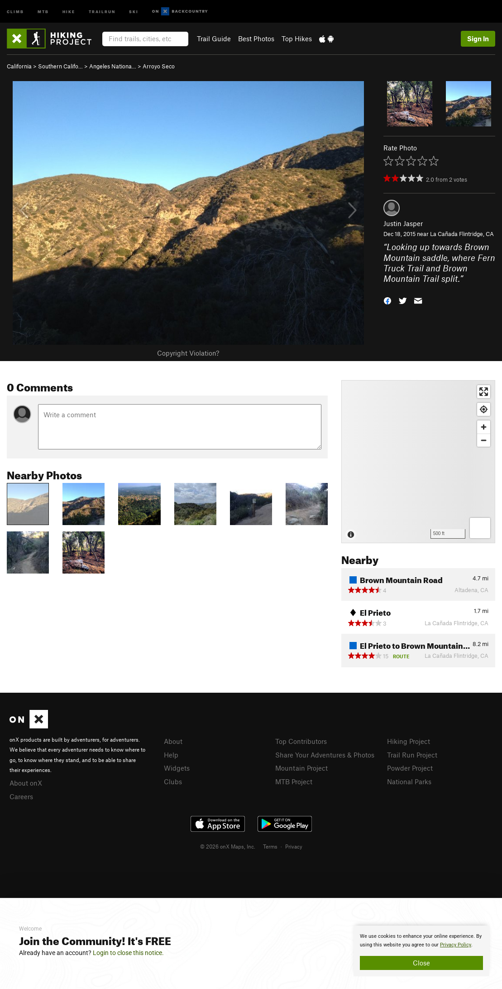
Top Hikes (297, 38)
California (19, 66)
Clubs (173, 781)
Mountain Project (301, 768)
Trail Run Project (412, 755)
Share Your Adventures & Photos (324, 755)
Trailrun (102, 11)
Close (421, 963)
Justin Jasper (403, 223)
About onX (26, 783)
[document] (421, 951)
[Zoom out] (483, 440)
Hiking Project (408, 741)
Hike (68, 11)
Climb (15, 11)
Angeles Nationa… (112, 66)
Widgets (177, 768)
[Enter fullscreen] (483, 391)
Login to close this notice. (128, 952)
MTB (43, 11)
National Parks (409, 781)
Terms (270, 846)
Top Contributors (301, 741)
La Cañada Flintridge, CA (462, 233)
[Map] (418, 462)
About (173, 741)
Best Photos (256, 38)
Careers (21, 796)
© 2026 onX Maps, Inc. (227, 846)
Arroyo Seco (159, 66)
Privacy (293, 846)
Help (171, 755)
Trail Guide (214, 38)
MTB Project (293, 781)
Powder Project (410, 768)
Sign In (478, 38)
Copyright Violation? (188, 353)
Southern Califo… (60, 66)
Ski (134, 11)
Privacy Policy (455, 945)
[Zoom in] (483, 427)
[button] (387, 300)
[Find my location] (483, 409)
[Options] (480, 528)
